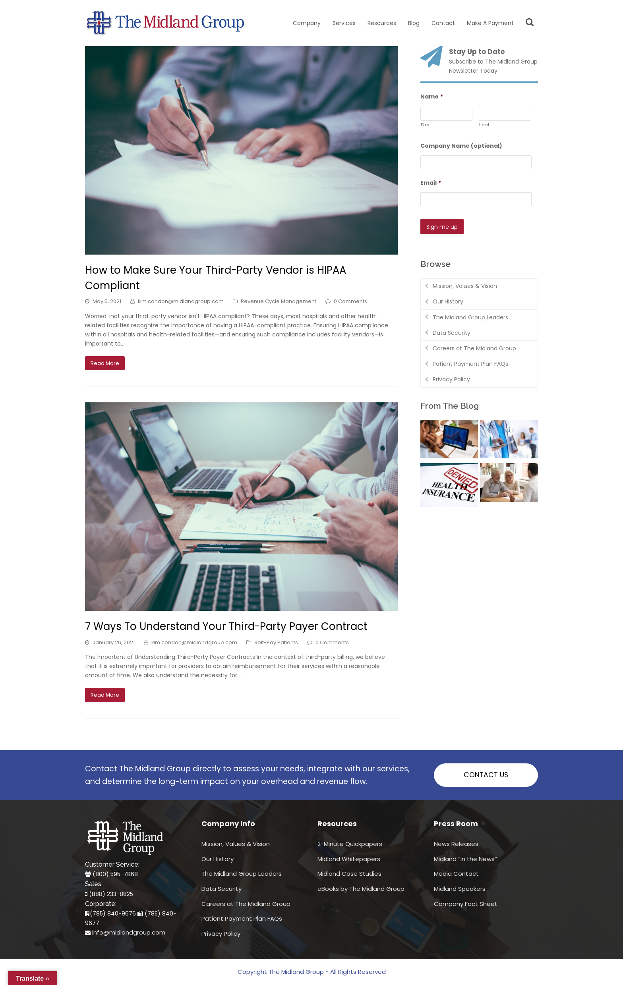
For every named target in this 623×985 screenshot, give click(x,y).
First (426, 125)
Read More (105, 363)
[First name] (446, 114)
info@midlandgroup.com (128, 932)
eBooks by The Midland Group (360, 889)
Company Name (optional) (461, 145)
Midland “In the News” (465, 859)
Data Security (451, 331)
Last (484, 125)
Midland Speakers (460, 889)
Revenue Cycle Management (278, 301)
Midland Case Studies (349, 873)
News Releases (456, 844)
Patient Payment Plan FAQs (470, 362)
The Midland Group (296, 972)
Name (431, 96)
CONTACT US (486, 775)
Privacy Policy (451, 378)
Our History (448, 300)
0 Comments (350, 301)
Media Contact (456, 873)
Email (430, 182)
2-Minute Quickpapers (349, 844)
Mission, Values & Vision (465, 284)
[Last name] (505, 114)
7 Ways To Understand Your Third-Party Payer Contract (226, 626)
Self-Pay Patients (276, 642)
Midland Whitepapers (348, 859)
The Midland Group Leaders (470, 316)
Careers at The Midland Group (474, 347)
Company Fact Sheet (465, 904)
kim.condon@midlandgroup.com (181, 301)
